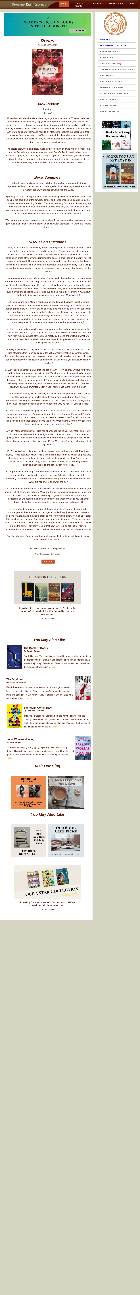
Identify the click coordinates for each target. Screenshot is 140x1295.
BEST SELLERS (108, 99)
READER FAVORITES (111, 81)
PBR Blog (105, 39)
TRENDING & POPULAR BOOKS (116, 69)
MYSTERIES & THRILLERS (114, 93)
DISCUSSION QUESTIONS (113, 45)
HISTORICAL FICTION (111, 87)
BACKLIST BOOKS (109, 111)
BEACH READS (108, 75)
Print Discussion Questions (47, 554)
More (54, 667)
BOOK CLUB (106, 57)
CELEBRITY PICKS (110, 51)
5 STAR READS (110, 63)
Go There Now (47, 619)
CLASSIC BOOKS (109, 105)
